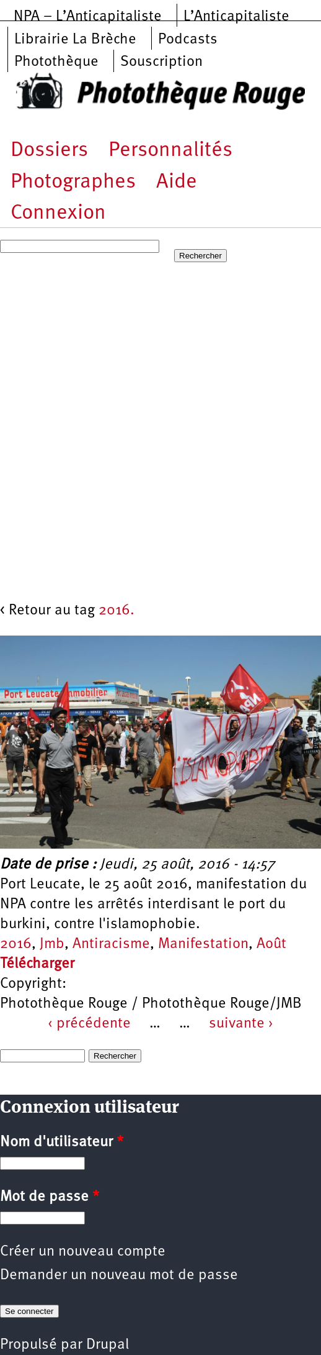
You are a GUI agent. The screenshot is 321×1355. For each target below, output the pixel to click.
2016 (16, 944)
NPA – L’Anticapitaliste (88, 16)
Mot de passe (49, 1197)
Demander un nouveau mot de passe (119, 1275)
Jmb (52, 944)
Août (271, 944)
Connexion (58, 213)
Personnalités (170, 150)
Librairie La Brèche (75, 39)
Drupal (107, 1345)
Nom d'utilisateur (61, 1142)
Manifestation (203, 944)
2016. (116, 610)
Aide (176, 182)
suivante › (241, 1023)
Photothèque (56, 62)
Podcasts (188, 39)
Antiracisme (111, 944)
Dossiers (49, 150)
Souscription (161, 62)
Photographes (73, 182)
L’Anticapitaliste (236, 16)
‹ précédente (89, 1023)
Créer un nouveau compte (82, 1251)
